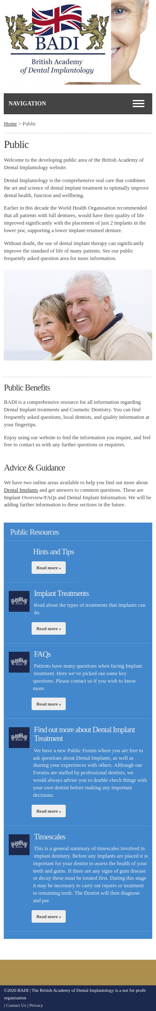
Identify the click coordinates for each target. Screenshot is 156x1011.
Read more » (48, 567)
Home (10, 124)
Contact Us (16, 1005)
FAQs (42, 654)
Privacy (36, 1005)
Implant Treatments (61, 593)
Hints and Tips (53, 551)
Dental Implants (21, 490)
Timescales (49, 836)
